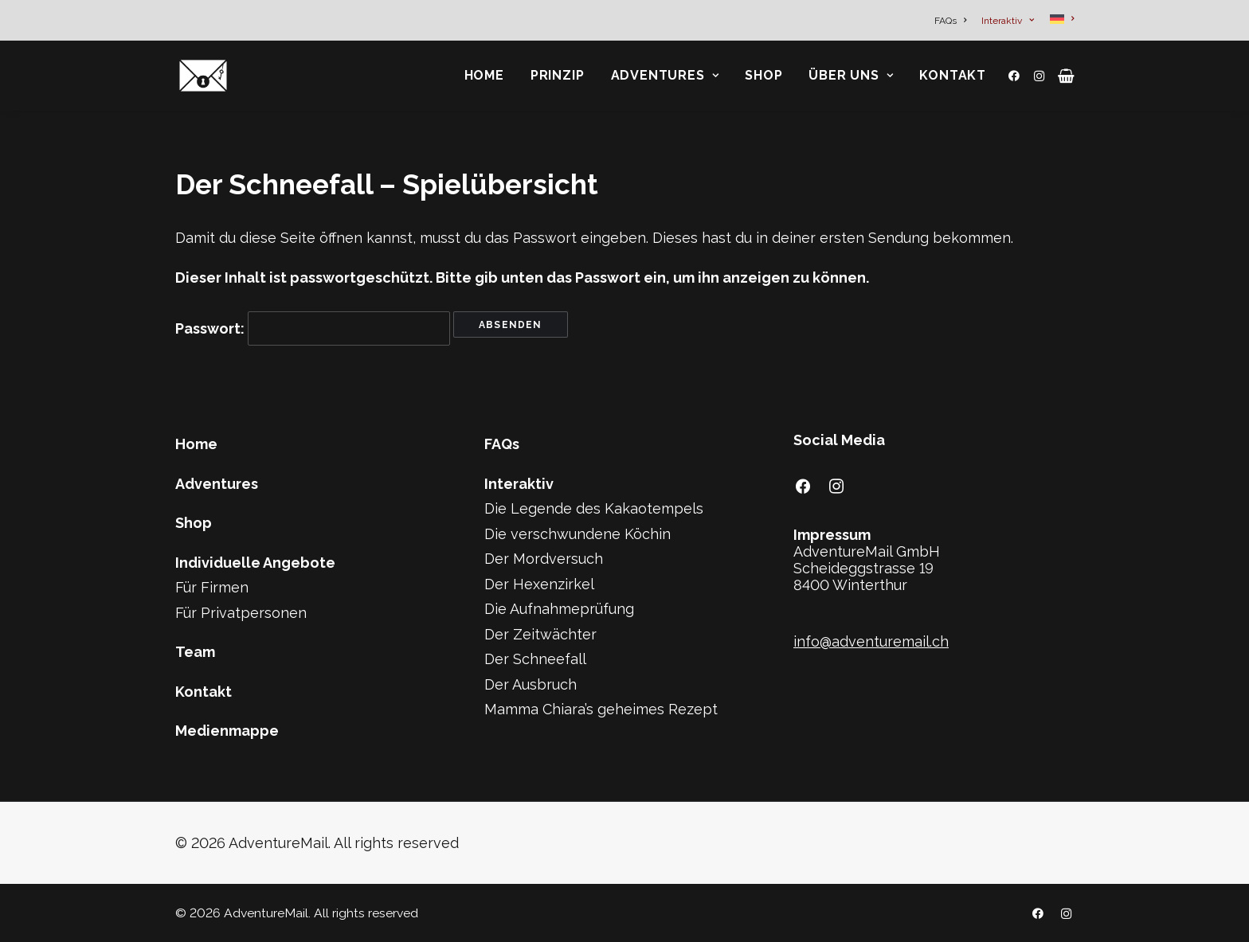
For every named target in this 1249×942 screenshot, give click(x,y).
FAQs (950, 20)
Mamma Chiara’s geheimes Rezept (601, 709)
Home (484, 75)
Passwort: (312, 328)
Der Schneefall (535, 659)
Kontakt (952, 75)
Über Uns (851, 75)
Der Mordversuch (543, 558)
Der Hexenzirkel (539, 584)
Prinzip (558, 75)
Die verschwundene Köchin (577, 534)
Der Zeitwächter (540, 634)
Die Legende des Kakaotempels (593, 508)
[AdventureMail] (203, 76)
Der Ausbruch (530, 684)
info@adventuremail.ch (871, 641)
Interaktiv (1007, 20)
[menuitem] (953, 21)
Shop (763, 75)
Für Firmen (212, 587)
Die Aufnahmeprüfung (559, 608)
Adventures (665, 75)
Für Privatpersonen (241, 612)
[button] (1017, 76)
